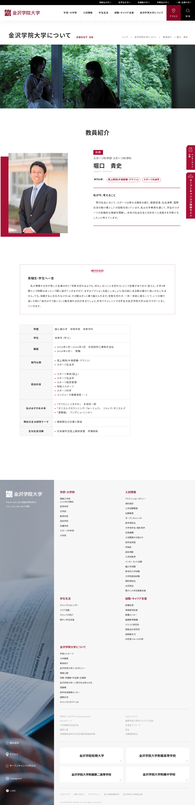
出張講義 (129, 532)
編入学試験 (130, 566)
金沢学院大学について (151, 12)
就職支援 (129, 605)
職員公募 (64, 730)
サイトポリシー (94, 794)
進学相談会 (130, 523)
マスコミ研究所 (132, 625)
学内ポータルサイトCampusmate (75, 716)
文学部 (63, 511)
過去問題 (129, 552)
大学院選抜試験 (132, 576)
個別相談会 (130, 581)
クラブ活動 (65, 610)
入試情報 (88, 12)
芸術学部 (64, 521)
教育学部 (64, 516)
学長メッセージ (67, 653)
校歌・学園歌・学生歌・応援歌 (73, 678)
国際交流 (64, 697)
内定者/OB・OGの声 (134, 639)
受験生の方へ (105, 2)
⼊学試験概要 (131, 508)
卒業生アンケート (133, 725)
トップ (125, 37)
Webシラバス (131, 716)
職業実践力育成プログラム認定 (139, 721)
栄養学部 (64, 526)
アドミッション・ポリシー (135, 499)
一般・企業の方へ (183, 2)
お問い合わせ (79, 794)
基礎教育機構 (131, 620)
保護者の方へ (144, 2)
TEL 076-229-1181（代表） (18, 506)
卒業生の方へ (163, 2)
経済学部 (64, 506)
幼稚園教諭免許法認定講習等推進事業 (77, 734)
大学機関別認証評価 (69, 725)
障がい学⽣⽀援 (67, 620)
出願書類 (129, 513)
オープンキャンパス (133, 518)
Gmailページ (66, 721)
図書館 (63, 687)
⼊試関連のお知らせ (134, 537)
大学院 (63, 535)
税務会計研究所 (132, 629)
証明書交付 (130, 634)
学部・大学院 (70, 12)
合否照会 (129, 586)
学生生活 (103, 12)
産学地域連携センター (70, 692)
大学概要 (64, 658)
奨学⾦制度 (130, 542)
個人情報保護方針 (111, 794)
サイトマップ (65, 794)
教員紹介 (167, 37)
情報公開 (64, 673)
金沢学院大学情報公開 (132, 794)
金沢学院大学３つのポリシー (72, 668)
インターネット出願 (133, 562)
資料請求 (129, 503)
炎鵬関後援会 (131, 734)
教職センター (131, 615)
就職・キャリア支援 (124, 12)
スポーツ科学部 (67, 530)
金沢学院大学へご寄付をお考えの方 (76, 683)
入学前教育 (130, 557)
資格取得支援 (131, 610)
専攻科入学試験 (132, 571)
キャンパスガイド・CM (69, 702)
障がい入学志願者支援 (135, 590)
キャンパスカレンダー (69, 605)
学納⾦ (128, 547)
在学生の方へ (124, 2)
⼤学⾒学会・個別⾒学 (135, 528)
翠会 (127, 730)
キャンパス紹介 (66, 615)
